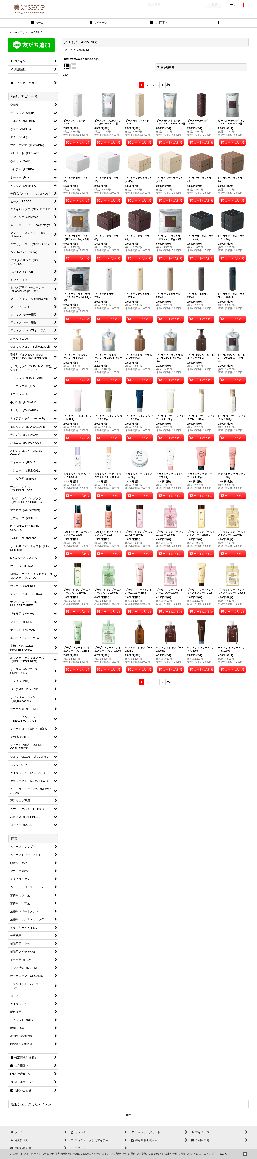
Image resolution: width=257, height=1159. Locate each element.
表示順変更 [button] (165, 67)
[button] (219, 23)
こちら (226, 1153)
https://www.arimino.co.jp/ (81, 59)
